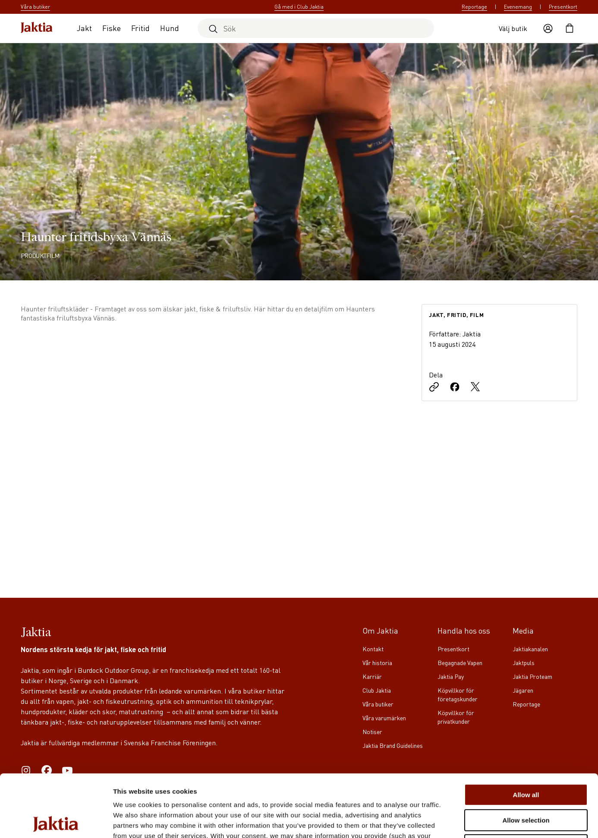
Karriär (372, 676)
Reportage (474, 6)
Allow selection (525, 758)
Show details (453, 821)
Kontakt (373, 649)
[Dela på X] (475, 388)
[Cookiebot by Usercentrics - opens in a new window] (56, 821)
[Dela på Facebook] (455, 388)
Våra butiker (377, 704)
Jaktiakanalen (530, 649)
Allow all (526, 732)
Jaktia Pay (450, 676)
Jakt (84, 28)
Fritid (140, 28)
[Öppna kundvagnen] (569, 28)
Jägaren (523, 690)
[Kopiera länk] (434, 388)
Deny (526, 783)
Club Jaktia (376, 690)
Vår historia (377, 662)
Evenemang (518, 6)
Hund (169, 28)
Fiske (111, 28)
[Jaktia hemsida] (37, 28)
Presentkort (563, 6)
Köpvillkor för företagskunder (457, 694)
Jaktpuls (524, 662)
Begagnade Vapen (459, 662)
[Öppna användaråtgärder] (548, 28)
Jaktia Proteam (532, 676)
